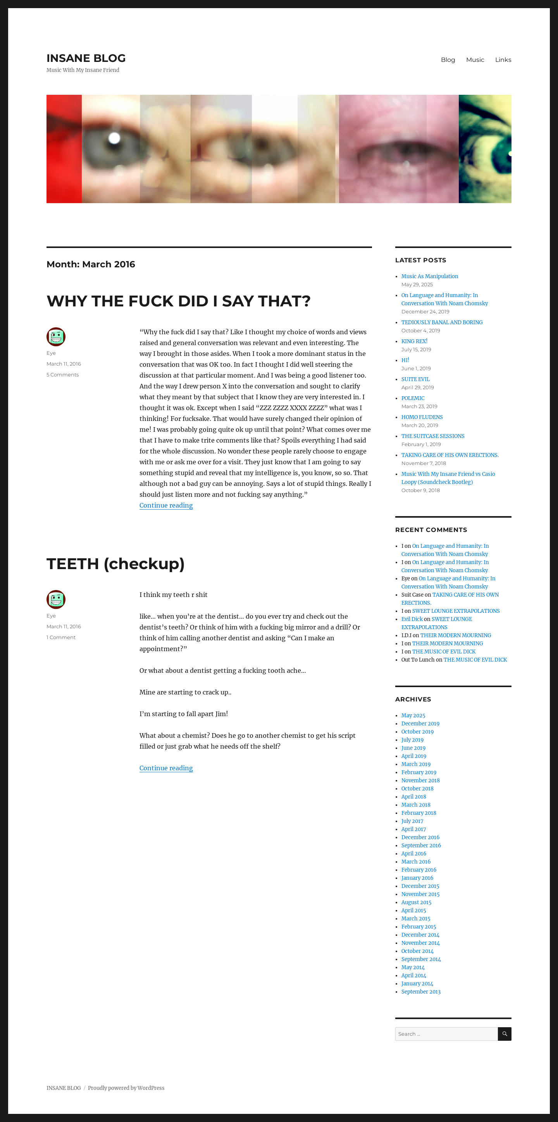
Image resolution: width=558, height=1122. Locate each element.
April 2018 (413, 797)
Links (503, 59)
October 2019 (417, 732)
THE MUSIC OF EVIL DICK (443, 651)
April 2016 (414, 853)
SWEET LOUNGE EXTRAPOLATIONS (456, 611)
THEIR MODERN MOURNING (455, 635)
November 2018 (420, 780)
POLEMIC (412, 398)
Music (475, 59)
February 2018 (418, 813)
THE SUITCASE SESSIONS (433, 436)
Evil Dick (412, 619)
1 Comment (61, 637)
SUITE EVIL (415, 379)
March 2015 (416, 918)
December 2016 (420, 837)
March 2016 (416, 862)
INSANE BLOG (86, 58)
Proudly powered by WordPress (126, 1088)
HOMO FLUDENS (422, 417)
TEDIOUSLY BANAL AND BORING (442, 322)
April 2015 (413, 910)
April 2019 (414, 756)
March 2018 (416, 805)
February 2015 (418, 927)
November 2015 (420, 894)
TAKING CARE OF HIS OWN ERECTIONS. (450, 455)
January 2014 (417, 983)
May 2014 (413, 967)
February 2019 (419, 772)
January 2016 (417, 878)
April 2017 (413, 829)
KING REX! (414, 341)
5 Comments (62, 374)
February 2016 (419, 870)
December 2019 (420, 723)
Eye (51, 353)
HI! (405, 360)
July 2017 (412, 821)
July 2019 (412, 740)
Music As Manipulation (429, 276)
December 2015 (420, 886)
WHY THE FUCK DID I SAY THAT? (178, 300)
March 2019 (416, 764)
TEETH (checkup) (115, 563)
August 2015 (416, 902)
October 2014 (417, 951)
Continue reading (166, 505)
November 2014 (420, 943)
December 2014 (420, 935)
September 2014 (421, 959)
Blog (448, 59)
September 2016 (421, 845)
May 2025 (413, 715)
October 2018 (417, 788)
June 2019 (413, 748)
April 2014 (413, 975)
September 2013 (421, 992)
